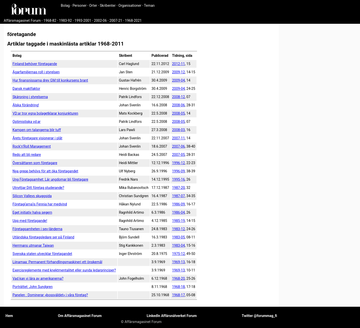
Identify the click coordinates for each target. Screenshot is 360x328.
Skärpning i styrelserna (30, 97)
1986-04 (178, 212)
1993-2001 (82, 21)
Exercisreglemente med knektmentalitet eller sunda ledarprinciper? (64, 270)
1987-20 (178, 188)
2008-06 (178, 105)
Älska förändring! (25, 105)
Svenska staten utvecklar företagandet (42, 254)
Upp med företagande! (29, 221)
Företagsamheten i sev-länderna (37, 229)
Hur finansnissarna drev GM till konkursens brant (50, 80)
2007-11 (178, 138)
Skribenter (108, 6)
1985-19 (178, 221)
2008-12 (178, 97)
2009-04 (178, 80)
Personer (79, 6)
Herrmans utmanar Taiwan (33, 245)
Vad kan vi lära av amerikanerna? (38, 278)
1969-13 (178, 262)
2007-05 (178, 155)
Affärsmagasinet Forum (22, 21)
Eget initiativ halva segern (32, 212)
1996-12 (178, 163)
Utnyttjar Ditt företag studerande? (38, 188)
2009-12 (178, 72)
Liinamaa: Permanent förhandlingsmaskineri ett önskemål (57, 262)
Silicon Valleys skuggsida (32, 196)
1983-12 (178, 229)
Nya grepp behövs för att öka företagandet (45, 171)
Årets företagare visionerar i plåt (37, 138)
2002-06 (100, 21)
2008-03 (178, 130)
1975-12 (178, 254)
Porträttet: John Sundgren (32, 287)
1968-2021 (133, 21)
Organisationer (130, 6)
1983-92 (65, 21)
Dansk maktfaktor (26, 89)
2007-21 (116, 21)
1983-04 (178, 245)
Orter (93, 6)
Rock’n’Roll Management (31, 146)
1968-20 (178, 278)
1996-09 (178, 171)
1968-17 (178, 295)
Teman (149, 6)
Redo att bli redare (26, 155)
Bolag (65, 6)
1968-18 (178, 287)
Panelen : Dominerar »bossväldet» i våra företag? (50, 295)
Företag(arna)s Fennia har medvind (39, 204)
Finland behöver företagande (34, 64)
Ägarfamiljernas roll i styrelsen (36, 72)
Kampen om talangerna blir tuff (36, 130)
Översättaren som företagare (34, 163)
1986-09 (178, 204)
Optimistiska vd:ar (26, 122)
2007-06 (178, 146)
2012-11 (178, 64)
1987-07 (178, 196)
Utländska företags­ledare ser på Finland (43, 237)
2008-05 (178, 113)
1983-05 (178, 237)
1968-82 (50, 21)
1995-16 (178, 179)
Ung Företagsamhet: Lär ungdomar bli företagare (50, 179)
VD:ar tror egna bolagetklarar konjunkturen (45, 113)
